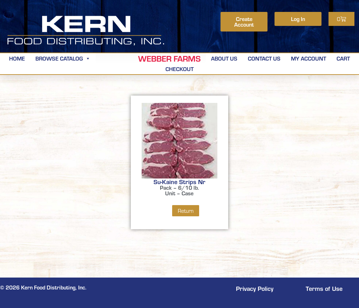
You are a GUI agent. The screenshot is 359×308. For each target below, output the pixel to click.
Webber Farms (169, 58)
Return (186, 210)
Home (17, 58)
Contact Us (264, 58)
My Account (308, 58)
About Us (224, 58)
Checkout (179, 68)
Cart (343, 58)
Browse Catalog (62, 58)
